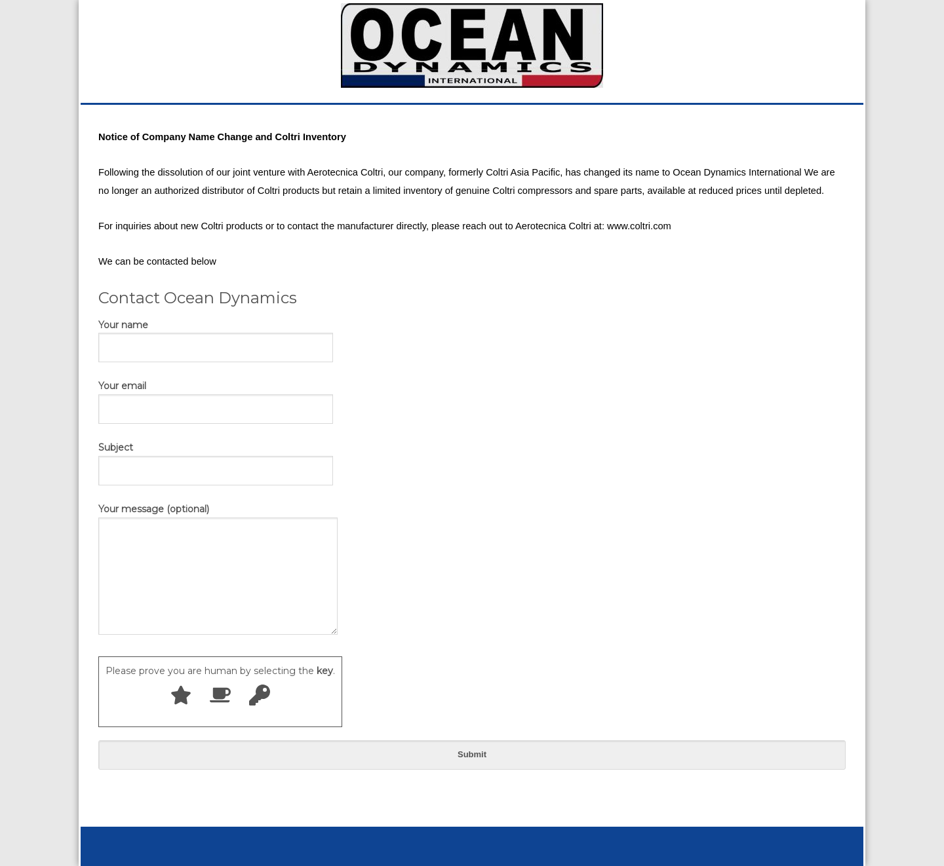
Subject (215, 459)
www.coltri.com (639, 226)
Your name (215, 336)
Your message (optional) (218, 570)
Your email (215, 397)
